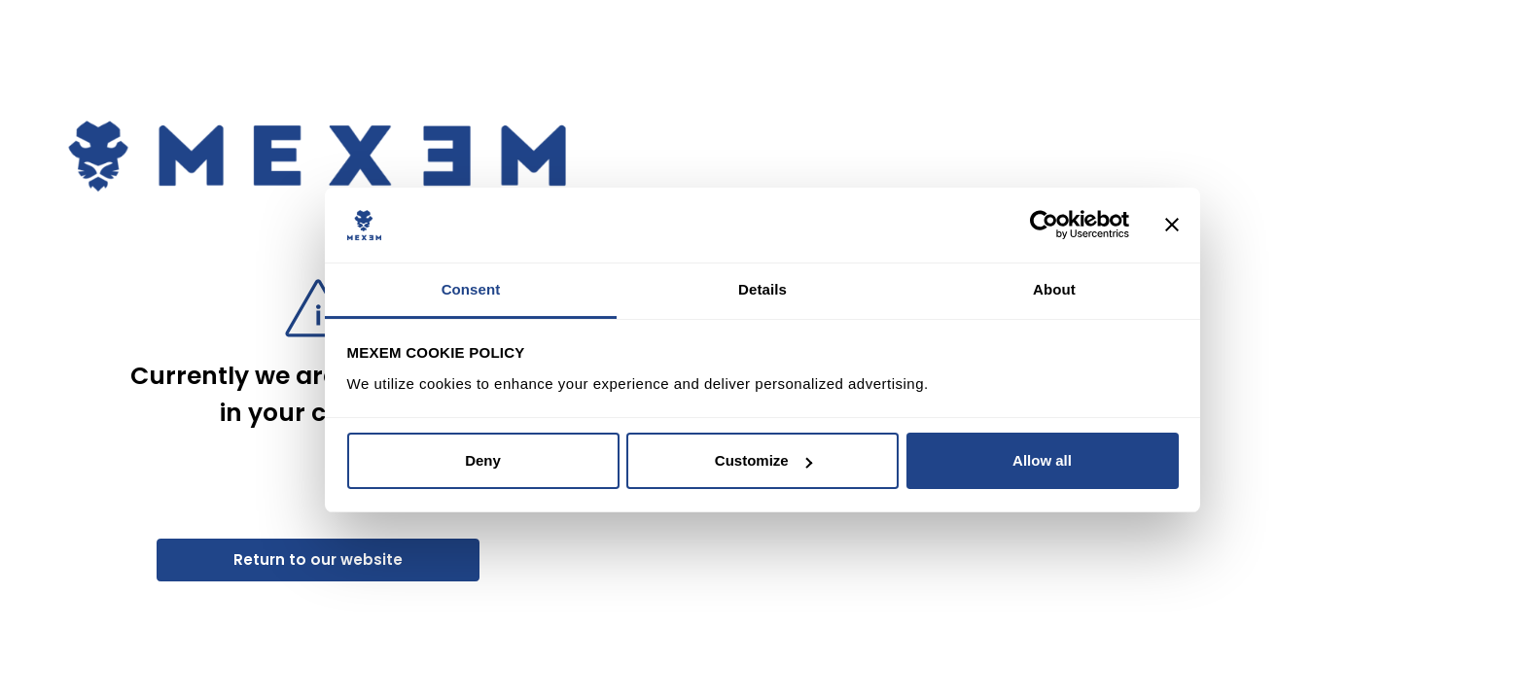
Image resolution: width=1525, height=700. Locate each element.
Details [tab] (762, 289)
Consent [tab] (471, 289)
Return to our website (318, 559)
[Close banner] (1172, 225)
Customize (763, 460)
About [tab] (1054, 289)
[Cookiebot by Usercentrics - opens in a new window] (1044, 225)
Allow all (1042, 460)
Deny (483, 460)
